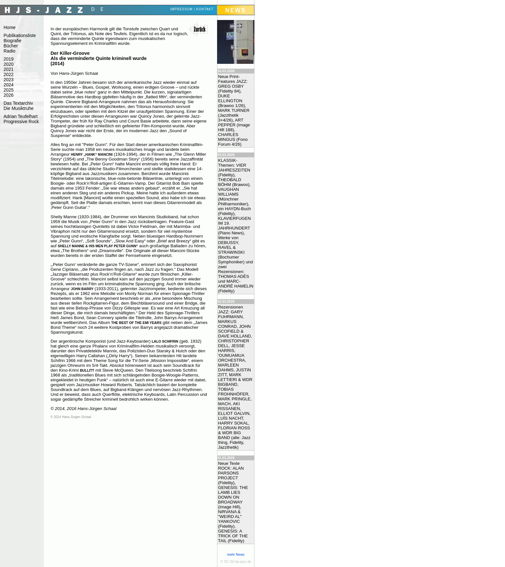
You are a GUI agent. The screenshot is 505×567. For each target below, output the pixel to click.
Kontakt (204, 9)
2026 (9, 95)
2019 (9, 59)
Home (9, 27)
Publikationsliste (20, 35)
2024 (9, 84)
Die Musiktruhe (18, 108)
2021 (9, 69)
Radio (9, 51)
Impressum (181, 9)
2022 (9, 74)
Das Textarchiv (18, 103)
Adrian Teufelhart (21, 116)
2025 (9, 90)
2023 (9, 79)
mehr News (235, 554)
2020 (9, 64)
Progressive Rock (21, 121)
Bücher (11, 45)
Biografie (12, 40)
